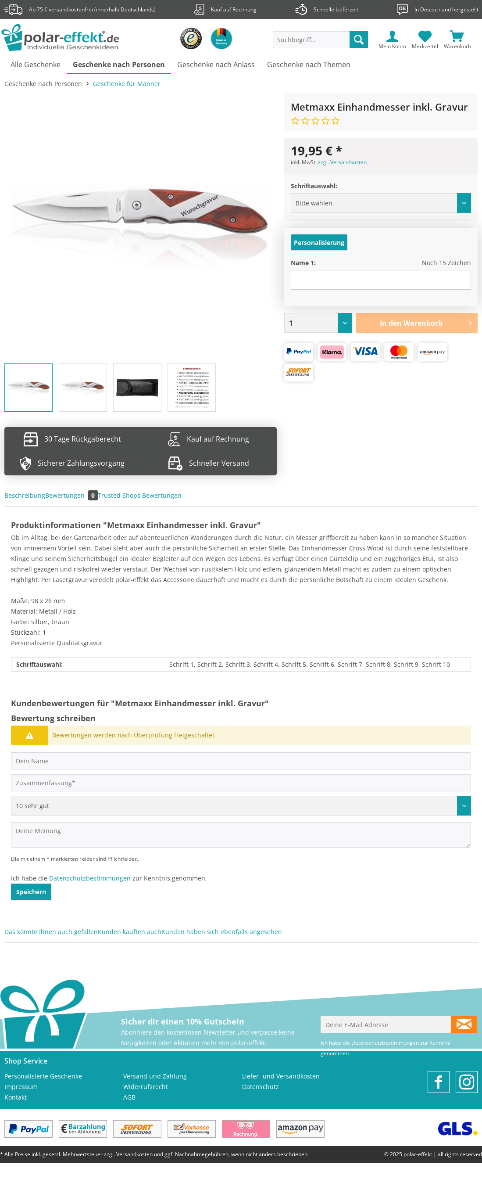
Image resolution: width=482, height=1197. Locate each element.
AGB (129, 1097)
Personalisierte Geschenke (43, 1076)
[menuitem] (320, 44)
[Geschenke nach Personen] (119, 65)
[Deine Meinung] (241, 835)
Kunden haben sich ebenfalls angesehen (221, 931)
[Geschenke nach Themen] (309, 65)
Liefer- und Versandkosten (281, 1076)
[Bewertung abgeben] (241, 806)
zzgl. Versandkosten (342, 162)
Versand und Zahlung (155, 1076)
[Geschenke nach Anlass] (216, 65)
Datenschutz (260, 1086)
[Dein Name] (241, 760)
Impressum (21, 1086)
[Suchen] (359, 39)
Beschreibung (24, 495)
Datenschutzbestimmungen (90, 878)
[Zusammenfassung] (241, 782)
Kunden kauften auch (129, 931)
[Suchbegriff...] (320, 39)
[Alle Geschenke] (35, 65)
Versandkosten (134, 1154)
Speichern (31, 892)
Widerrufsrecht (145, 1086)
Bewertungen (71, 495)
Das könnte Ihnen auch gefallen (51, 931)
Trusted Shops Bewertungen (140, 495)
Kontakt (15, 1097)
